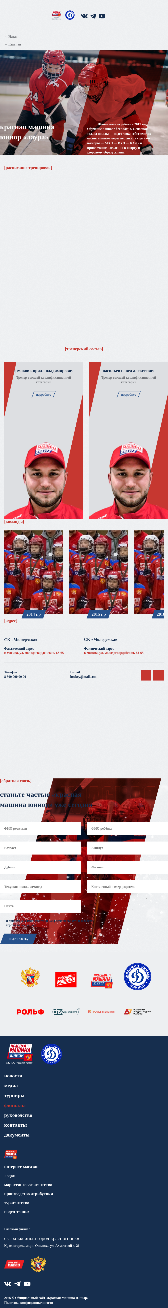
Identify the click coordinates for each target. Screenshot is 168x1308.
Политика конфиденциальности (28, 1302)
